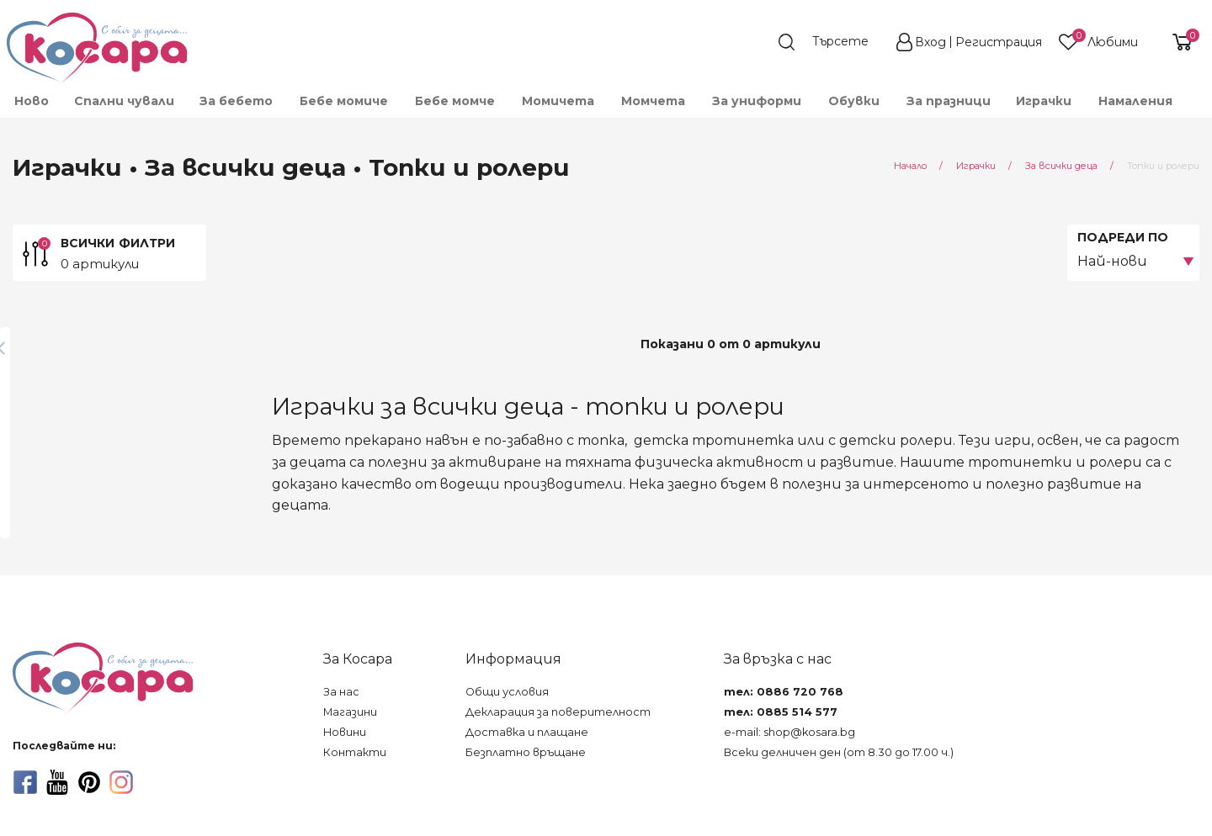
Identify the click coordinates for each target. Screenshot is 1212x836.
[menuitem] (1197, 108)
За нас (341, 691)
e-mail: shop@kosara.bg (789, 732)
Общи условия (507, 691)
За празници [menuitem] (948, 100)
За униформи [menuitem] (756, 100)
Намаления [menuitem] (1135, 100)
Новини (344, 732)
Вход (930, 42)
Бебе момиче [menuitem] (344, 100)
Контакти (354, 752)
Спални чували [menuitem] (124, 100)
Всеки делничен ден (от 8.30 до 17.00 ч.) (839, 752)
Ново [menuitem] (31, 100)
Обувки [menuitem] (854, 100)
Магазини (350, 712)
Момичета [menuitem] (558, 100)
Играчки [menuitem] (1043, 100)
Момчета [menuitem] (653, 100)
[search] (831, 42)
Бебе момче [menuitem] (455, 100)
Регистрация (998, 42)
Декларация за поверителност (558, 712)
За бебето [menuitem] (236, 100)
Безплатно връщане (525, 752)
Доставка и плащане (526, 732)
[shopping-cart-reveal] (1176, 42)
